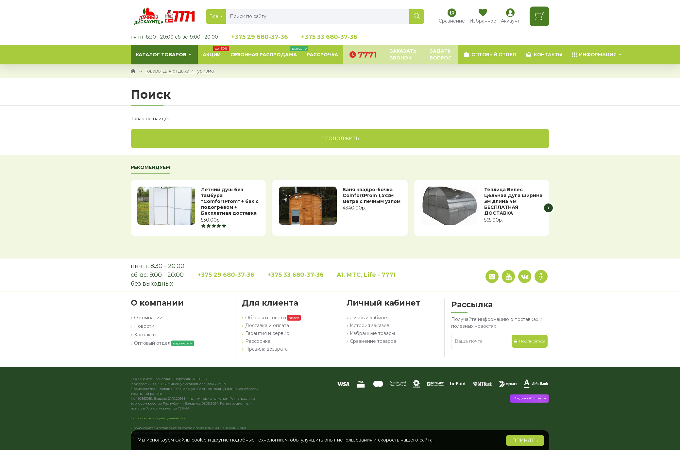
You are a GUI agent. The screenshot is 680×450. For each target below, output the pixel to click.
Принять (525, 440)
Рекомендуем (150, 167)
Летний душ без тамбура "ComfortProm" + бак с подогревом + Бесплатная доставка (230, 201)
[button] (548, 207)
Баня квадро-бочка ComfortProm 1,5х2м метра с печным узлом (371, 195)
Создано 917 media (529, 398)
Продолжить (340, 139)
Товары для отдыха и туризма (179, 71)
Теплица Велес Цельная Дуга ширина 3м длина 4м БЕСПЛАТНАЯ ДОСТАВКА (513, 201)
